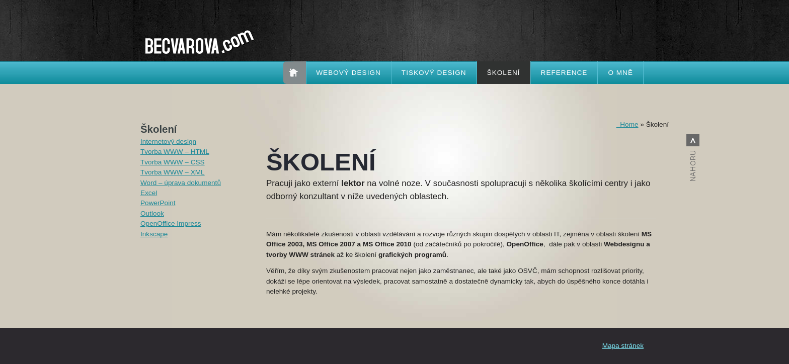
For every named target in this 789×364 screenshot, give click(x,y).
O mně (620, 72)
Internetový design (168, 141)
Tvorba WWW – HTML (174, 151)
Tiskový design (434, 72)
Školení (503, 72)
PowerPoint (158, 203)
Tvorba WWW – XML (172, 172)
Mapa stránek (623, 345)
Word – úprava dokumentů (180, 183)
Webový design (348, 72)
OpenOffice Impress (170, 223)
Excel (148, 193)
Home (627, 124)
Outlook (152, 213)
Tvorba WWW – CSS (172, 162)
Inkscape (154, 234)
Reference (564, 72)
